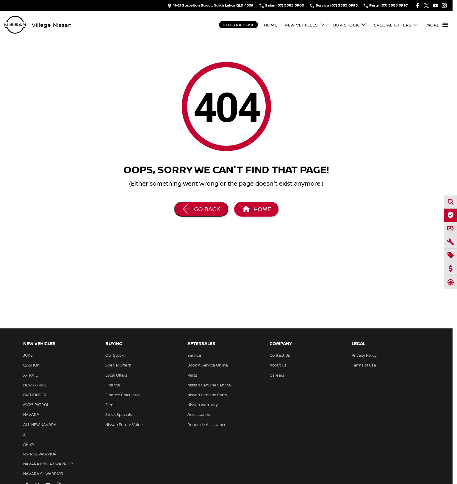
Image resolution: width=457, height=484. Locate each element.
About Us (278, 365)
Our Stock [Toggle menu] (350, 25)
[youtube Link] (435, 5)
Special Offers (118, 365)
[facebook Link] (417, 5)
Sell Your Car (238, 25)
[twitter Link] (426, 5)
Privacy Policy (364, 355)
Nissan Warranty (202, 404)
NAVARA (31, 414)
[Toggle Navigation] (437, 25)
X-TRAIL (30, 375)
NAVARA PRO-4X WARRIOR (48, 463)
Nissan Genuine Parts (207, 394)
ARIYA (28, 444)
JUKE (28, 355)
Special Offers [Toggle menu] (396, 25)
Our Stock (114, 355)
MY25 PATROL (36, 404)
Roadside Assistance (206, 424)
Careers (277, 375)
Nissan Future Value (124, 424)
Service (194, 355)
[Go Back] (201, 209)
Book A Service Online (207, 365)
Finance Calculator (122, 394)
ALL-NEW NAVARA (40, 424)
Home (270, 25)
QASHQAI (31, 365)
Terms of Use (364, 365)
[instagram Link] (444, 5)
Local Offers (116, 375)
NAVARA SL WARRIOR (43, 473)
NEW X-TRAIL (35, 385)
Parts (192, 375)
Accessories (198, 414)
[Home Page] (256, 209)
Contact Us (280, 355)
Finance (112, 385)
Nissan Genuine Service (209, 385)
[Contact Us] (210, 5)
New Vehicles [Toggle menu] (305, 25)
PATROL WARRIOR (40, 454)
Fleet (110, 404)
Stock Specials (118, 414)
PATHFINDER (34, 394)
